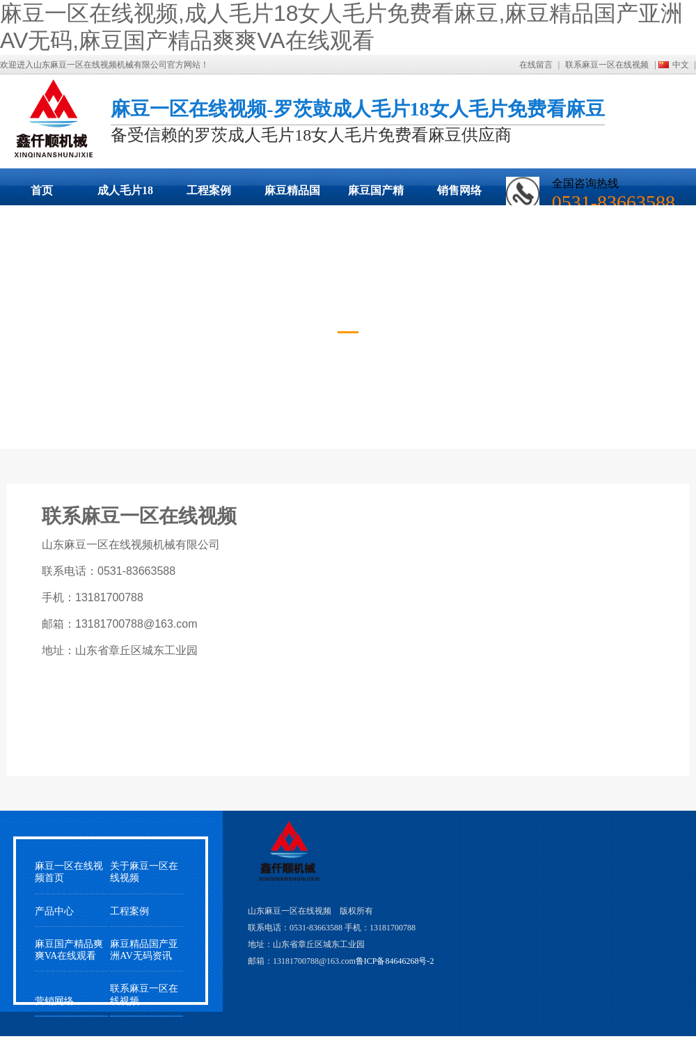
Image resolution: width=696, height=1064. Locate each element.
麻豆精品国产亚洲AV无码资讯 (144, 950)
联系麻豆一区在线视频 (607, 65)
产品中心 (54, 911)
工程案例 (209, 190)
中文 (680, 65)
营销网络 (54, 1001)
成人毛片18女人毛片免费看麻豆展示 (125, 194)
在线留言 (536, 65)
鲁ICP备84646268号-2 (395, 961)
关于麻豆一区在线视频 (144, 872)
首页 (42, 190)
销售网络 (459, 190)
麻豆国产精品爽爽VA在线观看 (376, 194)
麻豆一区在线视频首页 (69, 872)
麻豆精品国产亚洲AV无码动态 (292, 194)
